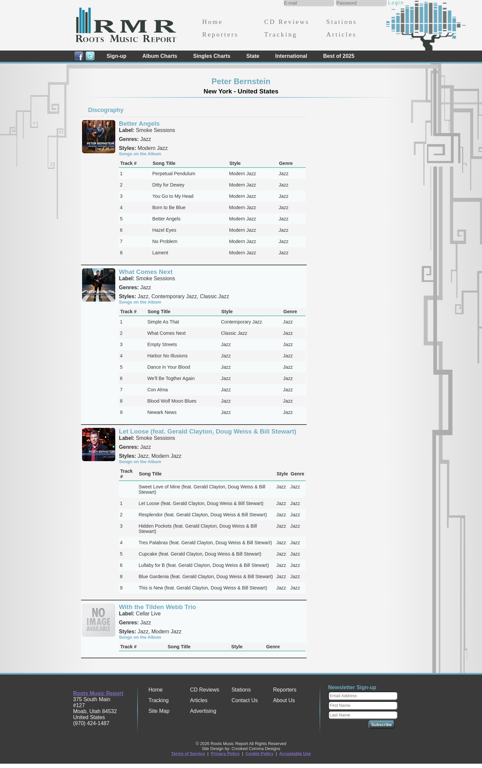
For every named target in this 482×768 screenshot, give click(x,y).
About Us (284, 700)
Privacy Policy (225, 753)
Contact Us (245, 700)
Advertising (203, 711)
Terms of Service (188, 753)
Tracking (280, 34)
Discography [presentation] (106, 110)
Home (212, 21)
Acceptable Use (295, 753)
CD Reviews (286, 21)
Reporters (220, 34)
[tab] (106, 110)
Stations (341, 21)
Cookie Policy (259, 753)
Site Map (158, 711)
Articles (341, 34)
